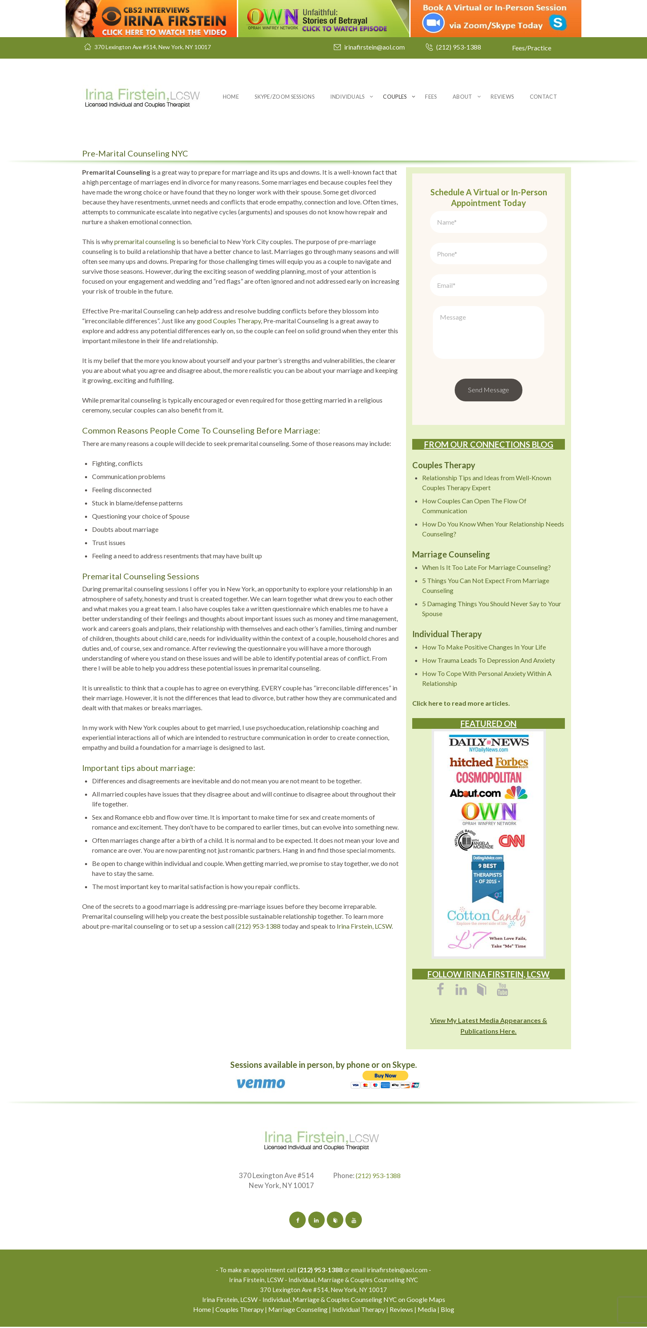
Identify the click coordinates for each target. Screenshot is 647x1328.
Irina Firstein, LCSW (364, 926)
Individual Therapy (358, 1310)
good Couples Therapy (229, 321)
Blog (447, 1310)
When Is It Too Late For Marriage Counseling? (486, 567)
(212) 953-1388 (458, 47)
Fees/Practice (531, 48)
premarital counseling (144, 241)
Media (427, 1310)
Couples (394, 96)
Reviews (502, 96)
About (462, 96)
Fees (431, 96)
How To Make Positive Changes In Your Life (484, 647)
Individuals (347, 96)
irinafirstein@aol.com (374, 47)
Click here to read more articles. (461, 703)
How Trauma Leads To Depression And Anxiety (488, 660)
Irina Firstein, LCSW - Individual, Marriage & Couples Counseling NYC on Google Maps (323, 1300)
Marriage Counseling (298, 1310)
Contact (543, 96)
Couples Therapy (239, 1310)
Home (231, 96)
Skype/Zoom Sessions (284, 96)
